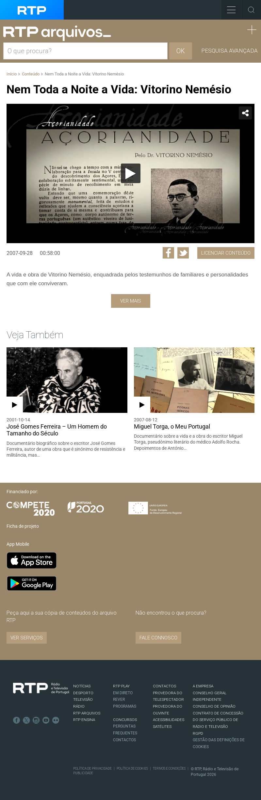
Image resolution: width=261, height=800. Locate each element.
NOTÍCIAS (81, 686)
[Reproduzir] (130, 173)
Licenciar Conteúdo (226, 253)
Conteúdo (31, 73)
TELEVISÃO (83, 699)
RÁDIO (79, 706)
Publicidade (83, 773)
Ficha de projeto (23, 526)
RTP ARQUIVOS (86, 713)
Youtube (46, 720)
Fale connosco (158, 638)
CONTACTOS (164, 686)
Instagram (36, 720)
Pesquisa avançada (229, 50)
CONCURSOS (125, 719)
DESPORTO (83, 693)
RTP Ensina (84, 719)
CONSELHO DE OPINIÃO (214, 706)
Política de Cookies (132, 768)
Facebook (16, 720)
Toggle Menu (228, 7)
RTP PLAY (121, 686)
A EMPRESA (203, 686)
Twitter (26, 720)
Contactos (124, 740)
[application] (130, 173)
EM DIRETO (123, 693)
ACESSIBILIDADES (168, 719)
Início (12, 73)
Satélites (162, 726)
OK (180, 51)
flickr (55, 720)
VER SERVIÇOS (26, 638)
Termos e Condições (169, 768)
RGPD (198, 733)
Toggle (251, 10)
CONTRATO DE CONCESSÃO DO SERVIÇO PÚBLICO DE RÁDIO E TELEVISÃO (218, 720)
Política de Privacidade (92, 768)
